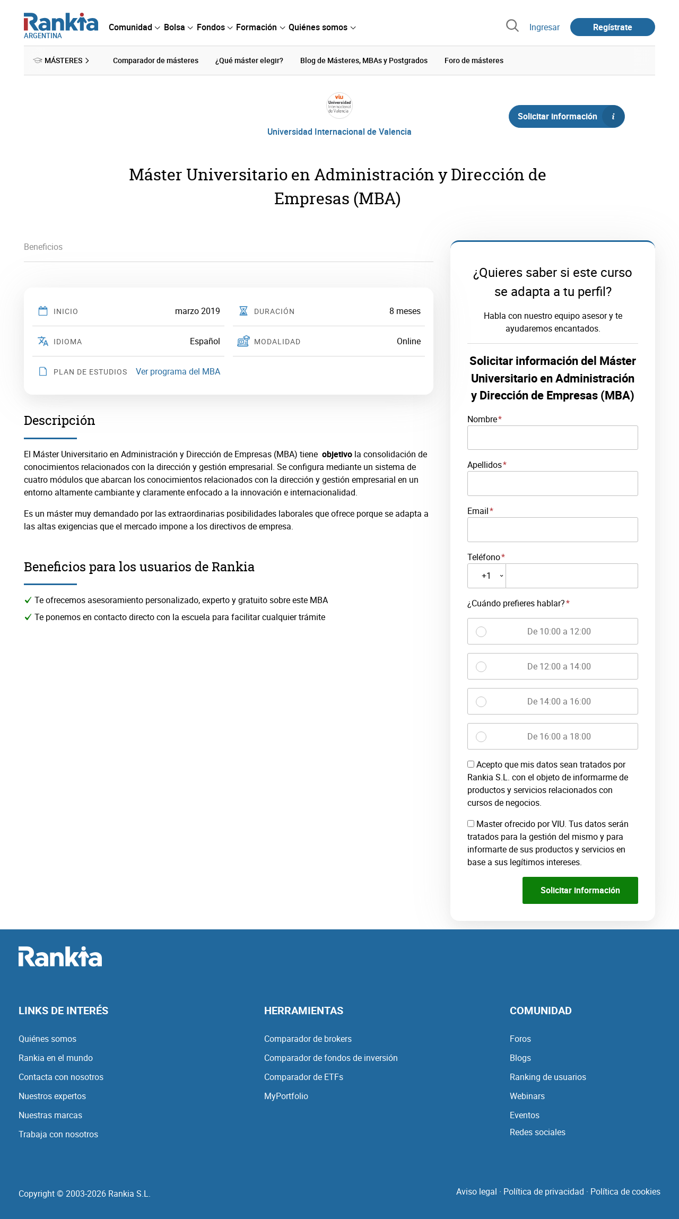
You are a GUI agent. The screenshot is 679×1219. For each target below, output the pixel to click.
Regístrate (612, 27)
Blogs (520, 1058)
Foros (520, 1038)
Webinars (527, 1096)
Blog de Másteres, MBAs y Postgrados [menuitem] (364, 60)
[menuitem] (134, 27)
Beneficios (43, 246)
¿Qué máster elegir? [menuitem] (249, 60)
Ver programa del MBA (178, 371)
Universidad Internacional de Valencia (339, 131)
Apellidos (484, 465)
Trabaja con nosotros (58, 1134)
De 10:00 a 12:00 (559, 631)
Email (478, 511)
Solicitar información (571, 116)
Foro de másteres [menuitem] (474, 60)
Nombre (482, 418)
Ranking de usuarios (548, 1077)
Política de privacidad (543, 1191)
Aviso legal (476, 1191)
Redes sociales (537, 1132)
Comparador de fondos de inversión (331, 1058)
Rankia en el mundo (56, 1058)
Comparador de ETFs (303, 1077)
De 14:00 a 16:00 (559, 701)
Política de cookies (625, 1191)
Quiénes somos (47, 1038)
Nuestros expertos (52, 1096)
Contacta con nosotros (61, 1077)
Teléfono (483, 556)
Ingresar (544, 27)
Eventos (524, 1115)
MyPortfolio (286, 1096)
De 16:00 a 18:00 (559, 736)
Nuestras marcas (50, 1115)
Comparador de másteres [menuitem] (155, 60)
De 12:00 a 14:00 (559, 666)
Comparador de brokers (308, 1038)
